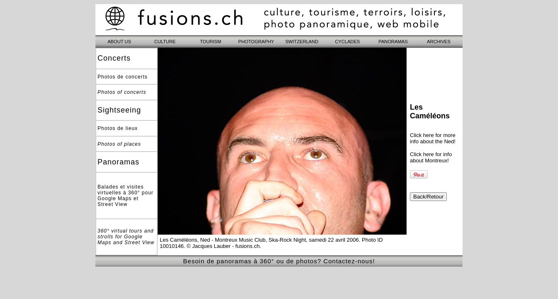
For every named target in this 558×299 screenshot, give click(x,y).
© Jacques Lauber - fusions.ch (223, 246)
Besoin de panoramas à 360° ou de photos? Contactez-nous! (279, 261)
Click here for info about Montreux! (431, 157)
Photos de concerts (122, 77)
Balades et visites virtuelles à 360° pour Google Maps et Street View (125, 195)
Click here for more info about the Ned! (433, 138)
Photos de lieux (117, 128)
